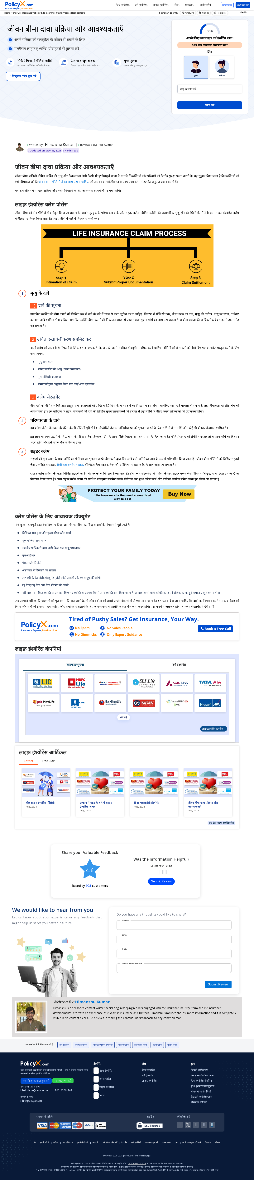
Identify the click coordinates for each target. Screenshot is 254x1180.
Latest (28, 761)
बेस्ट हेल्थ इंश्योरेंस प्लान (202, 1075)
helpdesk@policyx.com (36, 1090)
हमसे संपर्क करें (83, 1142)
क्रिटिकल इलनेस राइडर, (71, 464)
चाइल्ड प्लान (123, 1045)
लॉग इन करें (227, 5)
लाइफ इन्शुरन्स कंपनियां (103, 1045)
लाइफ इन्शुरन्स (75, 664)
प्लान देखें (209, 105)
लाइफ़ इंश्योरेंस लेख (225, 823)
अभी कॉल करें (243, 5)
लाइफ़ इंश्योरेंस (161, 5)
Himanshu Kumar (59, 144)
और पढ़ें (123, 717)
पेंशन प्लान (157, 1045)
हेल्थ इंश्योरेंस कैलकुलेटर (202, 1086)
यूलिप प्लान (172, 1045)
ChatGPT (188, 12)
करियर (56, 1142)
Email (125, 934)
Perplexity (219, 12)
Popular (48, 761)
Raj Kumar (106, 144)
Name (125, 920)
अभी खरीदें (205, 5)
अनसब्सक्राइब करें (151, 1142)
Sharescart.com (170, 1142)
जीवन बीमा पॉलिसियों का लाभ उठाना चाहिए (63, 182)
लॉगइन (217, 1142)
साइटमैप (96, 1142)
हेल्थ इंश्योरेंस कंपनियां (202, 1081)
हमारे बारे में (44, 1142)
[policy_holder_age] (209, 89)
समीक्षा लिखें (136, 1142)
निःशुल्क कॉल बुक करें (23, 76)
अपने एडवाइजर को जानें (191, 1142)
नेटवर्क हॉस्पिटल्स (199, 1070)
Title (124, 949)
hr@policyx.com (31, 1100)
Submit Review (161, 881)
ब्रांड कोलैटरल (68, 1142)
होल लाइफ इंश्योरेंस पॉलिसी (40, 802)
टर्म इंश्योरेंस (141, 5)
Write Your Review (132, 963)
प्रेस (35, 1142)
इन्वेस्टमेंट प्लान (140, 1045)
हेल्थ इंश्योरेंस (123, 5)
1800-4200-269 (62, 1090)
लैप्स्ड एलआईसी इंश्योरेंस (146, 802)
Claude (204, 12)
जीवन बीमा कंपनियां (201, 1091)
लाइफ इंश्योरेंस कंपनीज (213, 729)
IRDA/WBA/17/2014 (137, 1163)
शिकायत (208, 1142)
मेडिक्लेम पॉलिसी (199, 1102)
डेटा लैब (124, 1142)
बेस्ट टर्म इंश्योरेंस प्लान (201, 1097)
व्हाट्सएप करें (63, 1081)
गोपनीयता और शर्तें (110, 1142)
